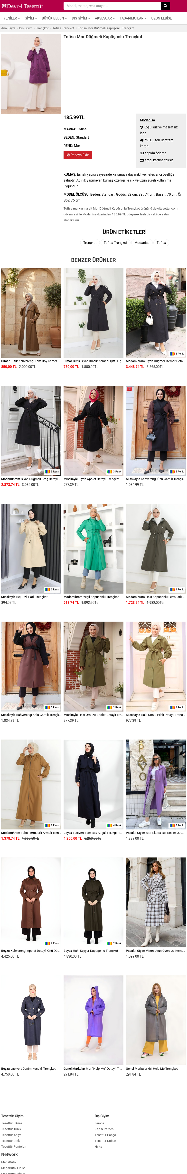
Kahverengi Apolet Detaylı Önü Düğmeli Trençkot (39, 951)
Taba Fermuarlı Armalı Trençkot (33, 833)
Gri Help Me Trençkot (152, 1068)
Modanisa (142, 243)
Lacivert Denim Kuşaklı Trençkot (28, 1068)
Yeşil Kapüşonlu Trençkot (91, 597)
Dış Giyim (81, 18)
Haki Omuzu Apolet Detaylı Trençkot (96, 715)
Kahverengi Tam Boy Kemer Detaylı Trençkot (41, 361)
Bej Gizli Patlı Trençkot (24, 597)
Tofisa (161, 243)
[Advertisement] (125, 76)
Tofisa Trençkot (115, 243)
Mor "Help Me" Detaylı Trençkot (96, 1068)
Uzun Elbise (161, 18)
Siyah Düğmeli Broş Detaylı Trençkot (36, 479)
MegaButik (8, 1162)
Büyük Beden (54, 18)
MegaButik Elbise (13, 1168)
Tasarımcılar (133, 18)
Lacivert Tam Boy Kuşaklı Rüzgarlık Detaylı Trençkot (104, 833)
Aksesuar (105, 18)
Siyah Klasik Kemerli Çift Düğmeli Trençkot (102, 361)
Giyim (31, 18)
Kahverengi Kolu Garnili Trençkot (31, 715)
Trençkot (90, 243)
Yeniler (12, 18)
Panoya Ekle (78, 155)
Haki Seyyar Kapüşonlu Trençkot (91, 951)
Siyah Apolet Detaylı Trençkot (92, 479)
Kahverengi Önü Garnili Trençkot (156, 479)
